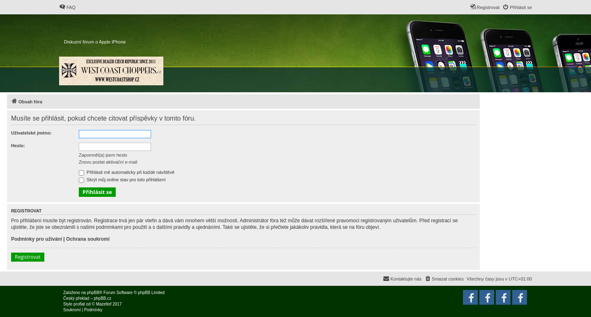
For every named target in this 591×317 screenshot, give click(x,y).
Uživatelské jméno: (31, 132)
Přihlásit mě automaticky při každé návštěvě (126, 172)
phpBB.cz (102, 298)
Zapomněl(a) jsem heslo (103, 155)
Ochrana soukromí (88, 239)
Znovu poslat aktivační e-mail (108, 162)
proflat (79, 304)
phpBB (93, 292)
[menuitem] (67, 7)
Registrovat (28, 256)
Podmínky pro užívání (36, 239)
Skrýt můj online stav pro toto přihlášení (122, 179)
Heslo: (18, 145)
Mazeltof (104, 304)
